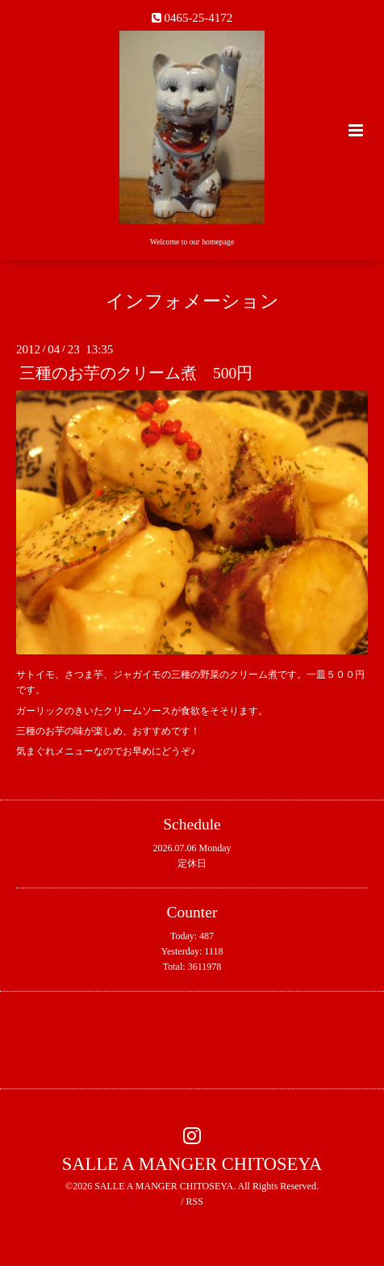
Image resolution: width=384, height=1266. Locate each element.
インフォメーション (192, 301)
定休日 (192, 863)
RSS (194, 1201)
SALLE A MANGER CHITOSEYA (192, 1164)
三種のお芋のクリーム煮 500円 (136, 373)
